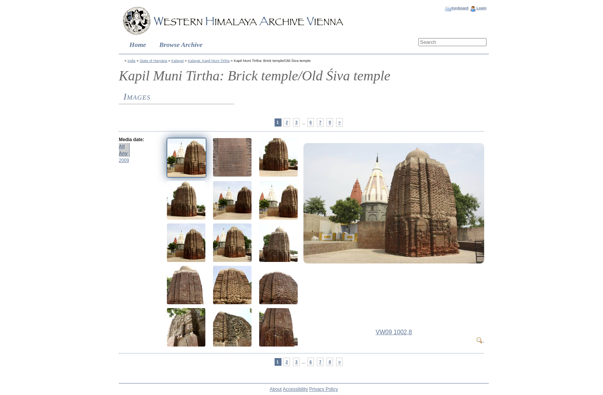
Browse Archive (180, 44)
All (122, 146)
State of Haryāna (153, 60)
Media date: (131, 139)
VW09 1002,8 (394, 332)
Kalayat (178, 60)
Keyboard (459, 8)
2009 (124, 160)
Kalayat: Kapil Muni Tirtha (209, 60)
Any (123, 153)
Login (481, 8)
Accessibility (295, 389)
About (276, 389)
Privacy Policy (323, 389)
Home (138, 44)
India (131, 60)
